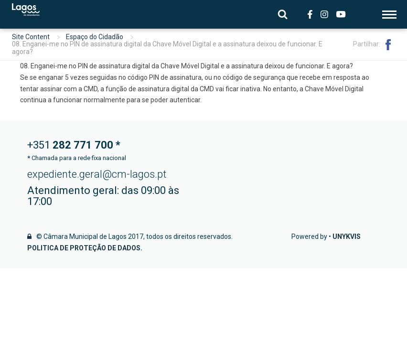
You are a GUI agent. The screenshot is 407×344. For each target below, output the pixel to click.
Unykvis (346, 236)
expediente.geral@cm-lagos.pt (97, 174)
